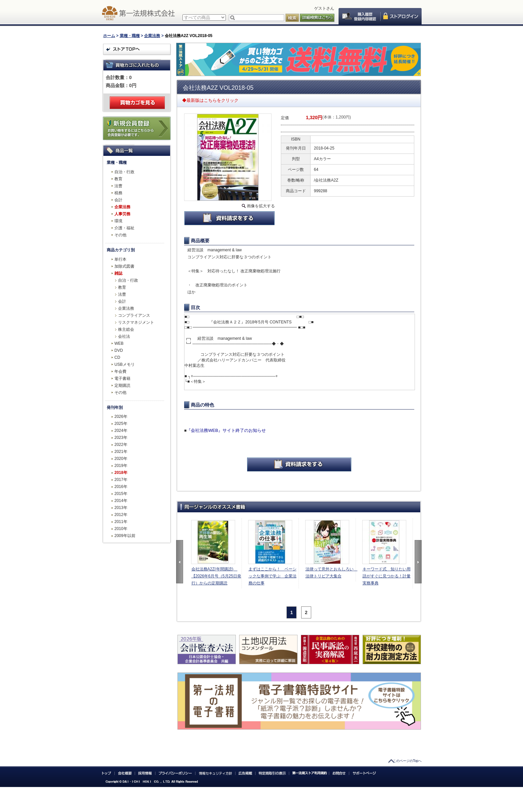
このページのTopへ (407, 761)
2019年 (120, 465)
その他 (120, 235)
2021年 (120, 451)
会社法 (124, 336)
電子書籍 (122, 378)
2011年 (120, 521)
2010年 (120, 528)
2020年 (120, 458)
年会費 (120, 371)
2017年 (120, 479)
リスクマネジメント (136, 322)
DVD (118, 350)
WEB (118, 343)
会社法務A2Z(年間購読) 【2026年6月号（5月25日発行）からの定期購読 (216, 576)
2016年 (120, 486)
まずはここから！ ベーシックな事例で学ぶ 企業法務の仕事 (272, 576)
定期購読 (122, 385)
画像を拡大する (261, 206)
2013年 (120, 507)
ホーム (109, 35)
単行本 (120, 259)
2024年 (120, 430)
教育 (118, 179)
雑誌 (118, 273)
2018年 (120, 472)
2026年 (120, 416)
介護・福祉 (124, 228)
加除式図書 (124, 266)
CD (117, 357)
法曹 (118, 186)
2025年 (120, 423)
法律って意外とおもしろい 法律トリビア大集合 (331, 572)
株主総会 (126, 329)
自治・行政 (124, 172)
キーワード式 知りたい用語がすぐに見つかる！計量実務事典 (387, 576)
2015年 (120, 493)
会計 (118, 200)
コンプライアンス (134, 315)
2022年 (120, 444)
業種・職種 (130, 35)
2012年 (120, 514)
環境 (118, 221)
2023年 (120, 437)
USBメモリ (124, 364)
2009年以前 (124, 535)
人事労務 (122, 214)
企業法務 (152, 35)
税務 (118, 193)
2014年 (120, 500)
